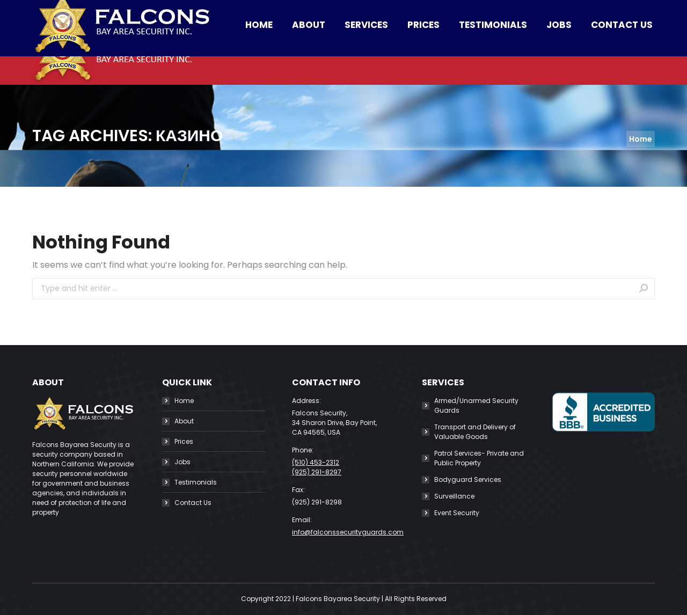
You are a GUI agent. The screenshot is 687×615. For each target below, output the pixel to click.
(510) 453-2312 (128, 10)
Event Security (456, 512)
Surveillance (454, 496)
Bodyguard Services (467, 479)
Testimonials (195, 482)
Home (184, 400)
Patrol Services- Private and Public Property (479, 458)
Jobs (182, 461)
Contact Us (192, 502)
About (184, 421)
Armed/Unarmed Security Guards (476, 405)
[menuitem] (259, 53)
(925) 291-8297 (316, 472)
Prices (183, 441)
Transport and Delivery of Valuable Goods (475, 431)
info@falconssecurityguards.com (248, 10)
